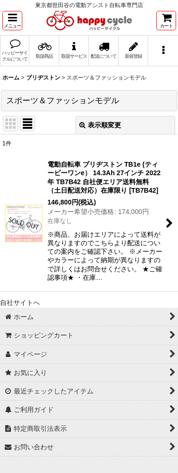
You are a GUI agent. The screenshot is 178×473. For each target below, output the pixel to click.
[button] (12, 20)
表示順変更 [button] (100, 125)
